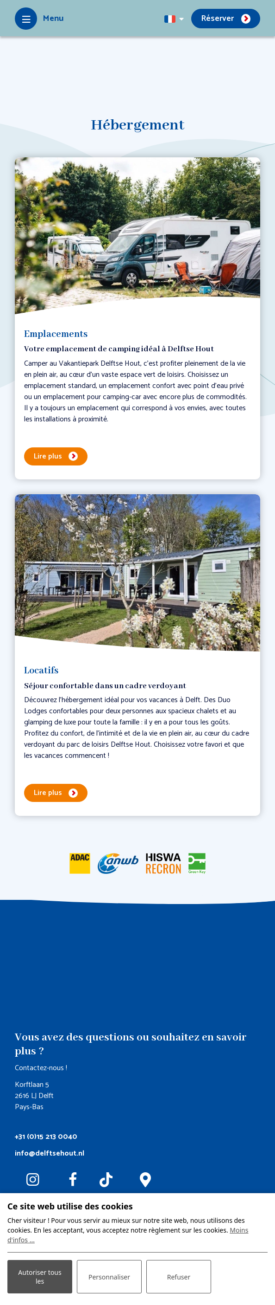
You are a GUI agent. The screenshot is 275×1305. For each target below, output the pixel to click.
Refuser (178, 1277)
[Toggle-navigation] (39, 18)
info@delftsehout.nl (49, 1153)
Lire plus (48, 456)
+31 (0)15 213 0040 (46, 1137)
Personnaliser (109, 1277)
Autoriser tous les (39, 1277)
